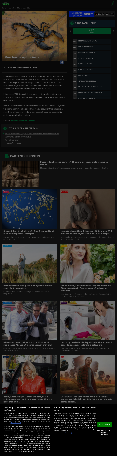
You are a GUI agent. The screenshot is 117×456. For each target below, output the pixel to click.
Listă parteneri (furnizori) (63, 433)
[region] (58, 430)
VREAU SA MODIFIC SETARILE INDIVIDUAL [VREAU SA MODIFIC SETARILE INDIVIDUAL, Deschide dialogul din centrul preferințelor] (104, 432)
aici (18, 442)
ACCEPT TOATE (104, 424)
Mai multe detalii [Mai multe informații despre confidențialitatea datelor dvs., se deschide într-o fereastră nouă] (16, 423)
